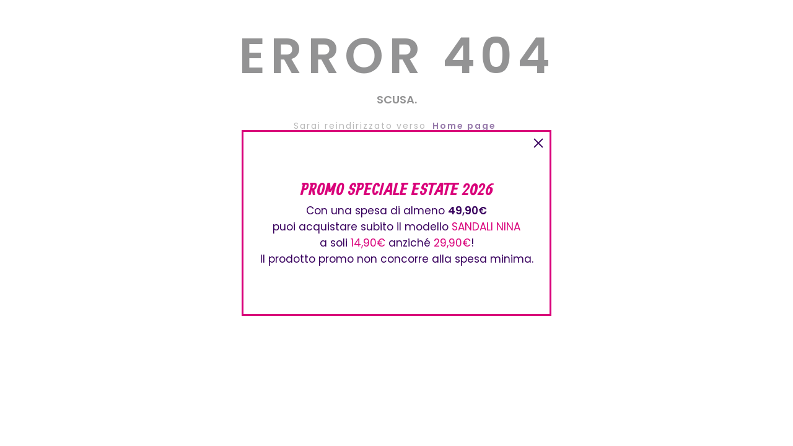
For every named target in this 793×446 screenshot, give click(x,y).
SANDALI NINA (486, 226)
